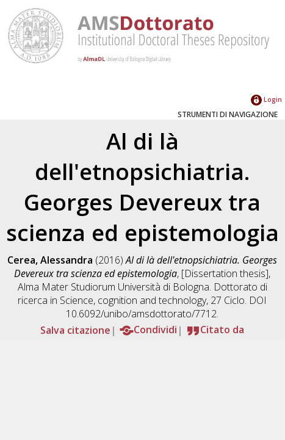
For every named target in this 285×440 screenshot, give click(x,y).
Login (266, 99)
